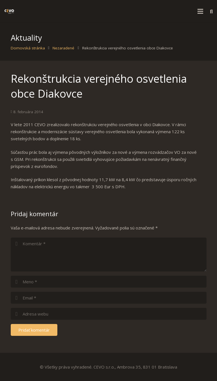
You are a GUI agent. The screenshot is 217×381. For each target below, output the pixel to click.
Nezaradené (63, 48)
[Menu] (200, 11)
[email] (109, 298)
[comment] (109, 254)
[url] (109, 314)
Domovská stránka (28, 48)
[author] (109, 282)
